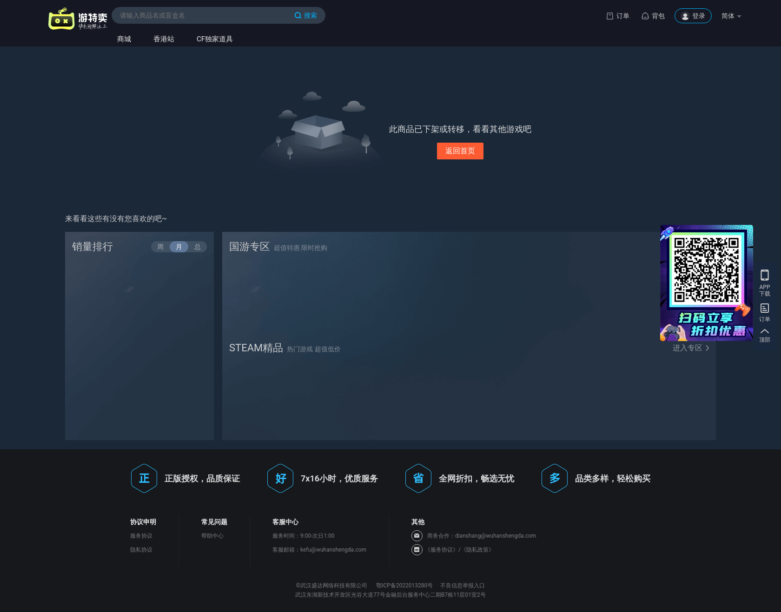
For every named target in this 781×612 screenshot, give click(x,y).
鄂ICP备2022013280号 (404, 585)
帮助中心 (212, 536)
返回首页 (460, 151)
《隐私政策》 (477, 549)
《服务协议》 (441, 549)
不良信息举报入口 (462, 585)
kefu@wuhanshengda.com (333, 549)
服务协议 (141, 536)
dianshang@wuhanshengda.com (495, 536)
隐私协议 (141, 549)
